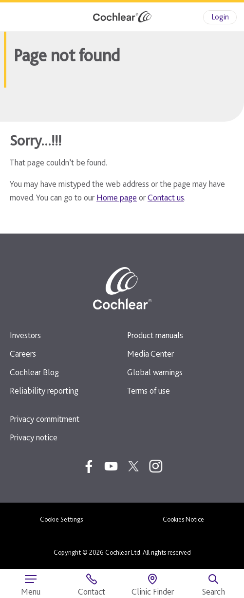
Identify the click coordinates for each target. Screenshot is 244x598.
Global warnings (155, 372)
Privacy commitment (44, 419)
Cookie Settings (61, 519)
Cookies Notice (183, 519)
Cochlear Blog (34, 372)
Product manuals (155, 335)
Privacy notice (33, 437)
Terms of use (148, 390)
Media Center (150, 353)
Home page (116, 197)
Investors (25, 335)
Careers (23, 353)
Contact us (166, 197)
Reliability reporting (44, 390)
